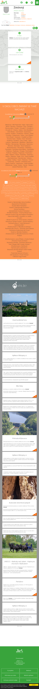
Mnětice (8, 144)
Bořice (7, 126)
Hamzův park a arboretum (19, 248)
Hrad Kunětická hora (25, 213)
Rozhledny (22, 189)
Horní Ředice (29, 135)
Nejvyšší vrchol (9, 195)
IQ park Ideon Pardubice (19, 206)
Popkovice (21, 153)
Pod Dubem (17, 25)
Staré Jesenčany (12, 158)
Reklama (28, 670)
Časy (24, 126)
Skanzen (16, 185)
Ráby (7, 154)
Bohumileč (30, 125)
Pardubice (23, 17)
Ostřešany (28, 147)
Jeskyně (30, 192)
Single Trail (24, 195)
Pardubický (23, 14)
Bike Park (17, 195)
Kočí (23, 139)
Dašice (22, 13)
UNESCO (32, 182)
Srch (22, 156)
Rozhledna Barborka (25, 242)
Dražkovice (20, 133)
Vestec (20, 165)
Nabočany (29, 144)
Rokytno (12, 154)
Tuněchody (10, 161)
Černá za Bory (9, 128)
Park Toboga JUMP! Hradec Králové (19, 244)
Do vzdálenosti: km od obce (14, 114)
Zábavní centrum (15, 198)
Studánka (8, 160)
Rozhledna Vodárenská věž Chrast (19, 230)
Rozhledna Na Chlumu (12, 228)
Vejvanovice (19, 163)
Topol (19, 160)
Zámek (25, 165)
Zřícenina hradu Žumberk (19, 241)
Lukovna (8, 142)
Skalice (8, 156)
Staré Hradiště (29, 156)
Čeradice (29, 126)
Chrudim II (30, 128)
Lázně (35, 192)
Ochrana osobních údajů (10, 680)
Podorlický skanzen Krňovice (19, 253)
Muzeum (31, 195)
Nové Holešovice (25, 146)
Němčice (10, 146)
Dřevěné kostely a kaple (14, 192)
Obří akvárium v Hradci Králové (19, 255)
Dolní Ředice (11, 132)
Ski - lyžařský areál (8, 185)
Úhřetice (17, 161)
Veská (15, 165)
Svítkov (14, 160)
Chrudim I (23, 128)
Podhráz (8, 153)
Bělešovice (8, 125)
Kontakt (28, 680)
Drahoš (8, 133)
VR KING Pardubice (12, 213)
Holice (22, 135)
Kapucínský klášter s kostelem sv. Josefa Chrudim (19, 217)
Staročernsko (22, 158)
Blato (23, 125)
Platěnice (9, 151)
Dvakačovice (16, 135)
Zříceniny (4, 192)
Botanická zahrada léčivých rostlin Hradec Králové (19, 250)
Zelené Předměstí (17, 167)
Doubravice (27, 132)
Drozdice (8, 135)
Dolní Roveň (19, 132)
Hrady (28, 189)
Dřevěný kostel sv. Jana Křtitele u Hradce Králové (19, 239)
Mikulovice (30, 142)
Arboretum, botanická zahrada (10, 189)
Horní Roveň (10, 137)
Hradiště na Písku (27, 137)
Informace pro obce (10, 675)
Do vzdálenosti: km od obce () (15, 170)
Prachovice (23, 25)
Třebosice (25, 160)
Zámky (34, 189)
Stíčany (29, 158)
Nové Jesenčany (11, 147)
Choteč (17, 128)
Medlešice (22, 142)
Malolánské (12, 25)
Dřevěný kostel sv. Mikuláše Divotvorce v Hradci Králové (19, 234)
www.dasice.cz (22, 21)
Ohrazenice (20, 147)
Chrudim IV (9, 130)
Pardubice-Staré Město (19, 149)
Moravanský (15, 144)
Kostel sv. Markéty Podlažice (19, 232)
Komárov (28, 139)
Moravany (22, 144)
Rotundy (24, 192)
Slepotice (13, 156)
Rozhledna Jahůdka (12, 242)
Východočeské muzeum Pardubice (19, 211)
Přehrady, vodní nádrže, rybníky (28, 185)
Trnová (31, 160)
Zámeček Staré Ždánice (27, 228)
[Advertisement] (19, 93)
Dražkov (13, 133)
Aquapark (25, 182)
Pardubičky (30, 149)
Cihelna (15, 130)
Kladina (19, 139)
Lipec (29, 140)
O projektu (10, 670)
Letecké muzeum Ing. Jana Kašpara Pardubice (19, 214)
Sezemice (30, 154)
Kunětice (16, 140)
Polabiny (14, 153)
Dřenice (26, 133)
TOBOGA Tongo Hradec (19, 256)
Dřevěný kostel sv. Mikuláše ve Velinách (19, 227)
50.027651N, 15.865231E (26, 18)
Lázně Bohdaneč (25, 223)
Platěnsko (16, 151)
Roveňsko (23, 154)
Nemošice (17, 146)
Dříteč (31, 133)
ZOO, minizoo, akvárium (14, 182)
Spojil (18, 156)
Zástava (30, 165)
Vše (6, 182)
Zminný (19, 7)
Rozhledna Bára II (13, 223)
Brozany (13, 126)
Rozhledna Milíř (19, 225)
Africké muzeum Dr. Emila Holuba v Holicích (19, 220)
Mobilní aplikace (28, 675)
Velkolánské (28, 25)
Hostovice (17, 137)
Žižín (25, 167)
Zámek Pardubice (19, 209)
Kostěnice (10, 140)
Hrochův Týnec (11, 139)
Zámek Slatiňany (28, 221)
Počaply (22, 151)
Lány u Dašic (23, 140)
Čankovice (19, 126)
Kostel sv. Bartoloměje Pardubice (19, 207)
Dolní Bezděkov (28, 130)
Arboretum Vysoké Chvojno (14, 221)
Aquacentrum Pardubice (19, 204)
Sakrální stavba (24, 198)
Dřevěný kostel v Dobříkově (19, 246)
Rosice (17, 154)
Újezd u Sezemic (10, 163)
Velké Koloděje (28, 163)
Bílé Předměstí (17, 125)
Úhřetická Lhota (26, 161)
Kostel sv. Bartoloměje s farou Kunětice (19, 202)
